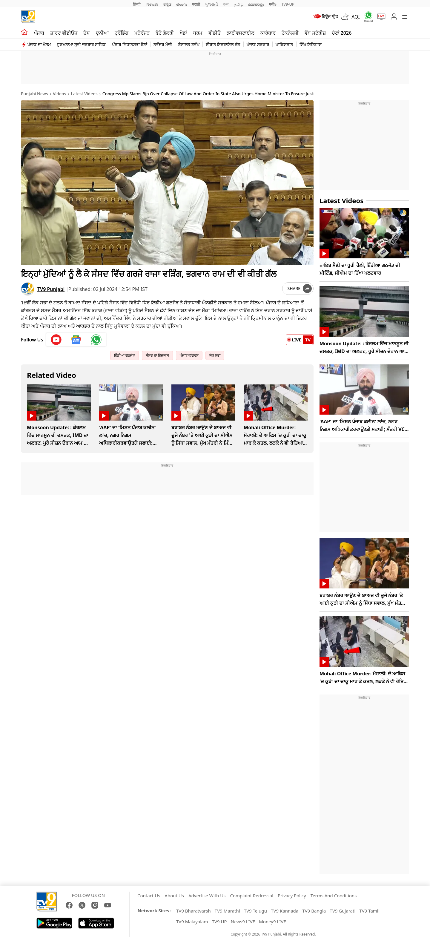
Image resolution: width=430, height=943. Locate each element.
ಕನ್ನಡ (167, 4)
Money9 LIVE (272, 921)
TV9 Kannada (284, 911)
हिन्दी (137, 4)
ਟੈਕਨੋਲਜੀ (290, 33)
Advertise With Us (206, 895)
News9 (152, 4)
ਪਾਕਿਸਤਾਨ (284, 44)
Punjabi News (34, 93)
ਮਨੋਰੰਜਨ (142, 33)
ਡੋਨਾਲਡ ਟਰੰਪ (188, 44)
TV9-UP (287, 4)
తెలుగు (181, 4)
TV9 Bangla (314, 911)
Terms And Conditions (334, 895)
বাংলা (226, 4)
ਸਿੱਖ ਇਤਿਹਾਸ (311, 44)
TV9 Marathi (227, 911)
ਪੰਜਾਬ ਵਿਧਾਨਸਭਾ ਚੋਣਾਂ (129, 44)
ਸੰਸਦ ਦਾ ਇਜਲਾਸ (157, 355)
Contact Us (148, 895)
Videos (59, 93)
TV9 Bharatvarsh (193, 911)
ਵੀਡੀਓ (214, 33)
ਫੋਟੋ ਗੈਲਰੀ (165, 33)
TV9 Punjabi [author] (50, 289)
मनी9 (273, 4)
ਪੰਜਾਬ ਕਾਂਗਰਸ (189, 355)
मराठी (196, 4)
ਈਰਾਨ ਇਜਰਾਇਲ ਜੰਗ (223, 44)
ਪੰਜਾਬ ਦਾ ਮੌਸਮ (39, 44)
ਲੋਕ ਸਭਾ (214, 355)
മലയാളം (256, 4)
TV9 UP (219, 921)
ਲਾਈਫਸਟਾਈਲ (240, 33)
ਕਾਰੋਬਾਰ (268, 33)
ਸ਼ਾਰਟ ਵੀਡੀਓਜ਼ (63, 33)
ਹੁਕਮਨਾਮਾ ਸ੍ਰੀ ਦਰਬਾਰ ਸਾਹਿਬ (81, 44)
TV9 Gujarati (342, 911)
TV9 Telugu (255, 911)
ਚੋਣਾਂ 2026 (342, 33)
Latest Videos (84, 93)
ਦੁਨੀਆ (102, 33)
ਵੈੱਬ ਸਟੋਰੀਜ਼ (315, 33)
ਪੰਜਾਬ (39, 33)
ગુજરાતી (211, 4)
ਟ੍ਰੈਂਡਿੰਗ (121, 33)
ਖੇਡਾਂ (183, 33)
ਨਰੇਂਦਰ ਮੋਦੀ (162, 44)
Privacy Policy (292, 895)
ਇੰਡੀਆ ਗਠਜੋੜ (124, 355)
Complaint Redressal (251, 895)
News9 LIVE (243, 921)
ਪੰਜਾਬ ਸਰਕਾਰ (258, 44)
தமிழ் (238, 4)
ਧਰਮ (197, 33)
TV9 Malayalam (192, 921)
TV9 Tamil (369, 911)
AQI (355, 16)
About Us (174, 895)
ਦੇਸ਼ (86, 33)
